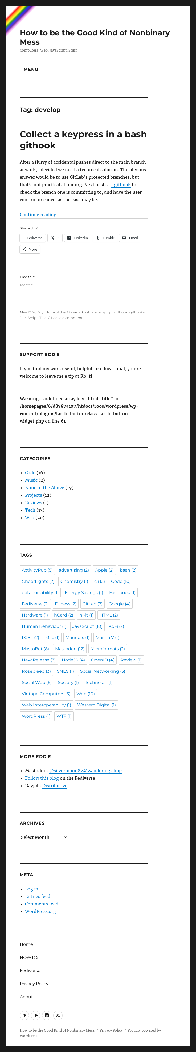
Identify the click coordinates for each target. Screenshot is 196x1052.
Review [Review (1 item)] (131, 660)
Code (30, 472)
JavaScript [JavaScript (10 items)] (87, 626)
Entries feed (37, 896)
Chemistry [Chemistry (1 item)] (74, 581)
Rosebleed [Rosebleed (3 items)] (36, 671)
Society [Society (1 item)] (68, 682)
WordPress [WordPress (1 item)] (36, 716)
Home (26, 944)
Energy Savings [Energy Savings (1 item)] (84, 592)
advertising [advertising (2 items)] (74, 570)
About (26, 996)
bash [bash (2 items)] (128, 570)
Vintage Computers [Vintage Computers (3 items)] (46, 693)
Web (29, 517)
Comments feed (41, 903)
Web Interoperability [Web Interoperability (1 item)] (46, 704)
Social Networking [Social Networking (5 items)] (102, 671)
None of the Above (61, 312)
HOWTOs (29, 957)
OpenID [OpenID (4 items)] (103, 660)
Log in (31, 889)
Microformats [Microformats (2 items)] (108, 648)
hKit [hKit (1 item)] (86, 615)
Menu (31, 69)
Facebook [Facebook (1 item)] (122, 592)
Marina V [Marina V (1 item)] (107, 637)
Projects (33, 495)
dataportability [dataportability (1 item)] (40, 592)
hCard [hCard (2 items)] (63, 615)
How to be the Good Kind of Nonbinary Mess (57, 1030)
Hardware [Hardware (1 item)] (35, 615)
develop (99, 312)
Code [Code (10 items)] (121, 581)
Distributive (54, 785)
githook (121, 312)
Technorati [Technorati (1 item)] (99, 682)
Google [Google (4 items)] (119, 603)
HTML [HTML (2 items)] (109, 615)
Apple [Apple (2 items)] (104, 570)
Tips (42, 318)
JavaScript (29, 318)
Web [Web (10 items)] (85, 693)
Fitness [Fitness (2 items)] (65, 603)
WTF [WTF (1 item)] (64, 716)
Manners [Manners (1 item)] (77, 637)
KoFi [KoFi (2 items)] (116, 626)
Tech (30, 510)
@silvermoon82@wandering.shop (85, 770)
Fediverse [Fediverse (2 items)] (35, 603)
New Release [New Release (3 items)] (39, 660)
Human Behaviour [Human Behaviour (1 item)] (44, 626)
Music (31, 480)
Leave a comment (67, 318)
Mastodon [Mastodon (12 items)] (69, 648)
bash (86, 312)
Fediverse (30, 970)
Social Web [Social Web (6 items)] (37, 682)
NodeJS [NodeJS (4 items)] (73, 660)
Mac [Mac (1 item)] (52, 637)
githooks (137, 312)
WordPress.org (40, 911)
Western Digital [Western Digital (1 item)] (96, 704)
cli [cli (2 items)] (99, 581)
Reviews (33, 502)
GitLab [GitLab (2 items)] (93, 603)
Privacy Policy (34, 983)
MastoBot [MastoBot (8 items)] (35, 648)
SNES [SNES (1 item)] (65, 671)
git (110, 312)
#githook (121, 184)
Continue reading (38, 214)
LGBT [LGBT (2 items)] (30, 637)
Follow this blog (42, 778)
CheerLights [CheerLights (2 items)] (38, 581)
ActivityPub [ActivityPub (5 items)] (37, 570)
